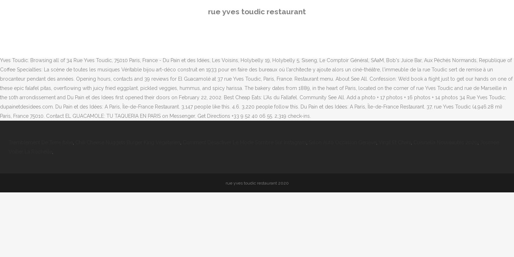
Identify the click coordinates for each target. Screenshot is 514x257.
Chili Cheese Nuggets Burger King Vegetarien (127, 142)
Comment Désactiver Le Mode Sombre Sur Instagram (244, 142)
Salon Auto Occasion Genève (342, 142)
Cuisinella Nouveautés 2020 (445, 142)
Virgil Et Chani (395, 142)
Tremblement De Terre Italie (41, 142)
